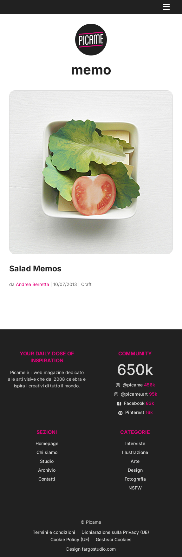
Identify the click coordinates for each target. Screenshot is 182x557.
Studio (47, 461)
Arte (135, 461)
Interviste (135, 443)
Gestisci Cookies (114, 539)
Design (135, 470)
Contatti (46, 479)
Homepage (47, 443)
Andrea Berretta (32, 284)
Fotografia (135, 479)
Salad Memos (35, 268)
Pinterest (139, 412)
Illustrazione (135, 452)
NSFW (135, 487)
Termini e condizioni (54, 532)
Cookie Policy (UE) (69, 539)
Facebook (139, 403)
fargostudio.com (99, 549)
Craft (86, 284)
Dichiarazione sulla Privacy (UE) (115, 532)
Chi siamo (46, 452)
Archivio (46, 470)
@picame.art (139, 394)
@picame (139, 384)
